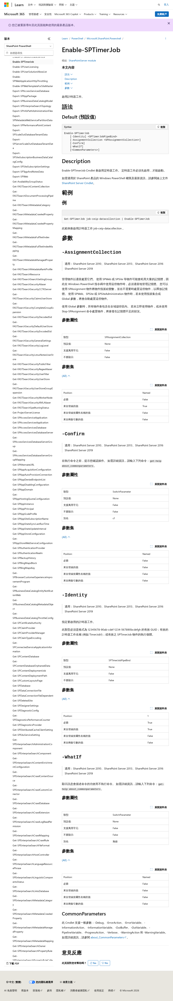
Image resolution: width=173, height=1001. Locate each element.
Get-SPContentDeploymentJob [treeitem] (29, 670)
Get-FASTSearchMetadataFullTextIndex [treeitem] (31, 235)
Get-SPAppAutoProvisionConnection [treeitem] (32, 474)
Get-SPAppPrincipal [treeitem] (23, 508)
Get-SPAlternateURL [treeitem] (23, 464)
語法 (69, 74)
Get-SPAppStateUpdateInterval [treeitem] (29, 528)
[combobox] (28, 46)
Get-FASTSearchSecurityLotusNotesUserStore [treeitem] (33, 355)
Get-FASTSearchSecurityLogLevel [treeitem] (30, 345)
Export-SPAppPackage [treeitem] (24, 96)
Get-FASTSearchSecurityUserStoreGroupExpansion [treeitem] (33, 388)
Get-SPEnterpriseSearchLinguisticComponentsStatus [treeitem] (33, 877)
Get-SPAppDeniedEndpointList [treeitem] (29, 479)
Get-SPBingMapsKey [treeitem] (24, 568)
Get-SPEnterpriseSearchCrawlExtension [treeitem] (31, 810)
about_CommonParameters (107, 937)
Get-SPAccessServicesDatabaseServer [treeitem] (33, 432)
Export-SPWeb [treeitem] (20, 176)
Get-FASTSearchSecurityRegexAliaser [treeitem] (32, 369)
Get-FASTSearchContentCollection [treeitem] (31, 186)
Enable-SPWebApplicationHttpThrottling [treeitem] (30, 79)
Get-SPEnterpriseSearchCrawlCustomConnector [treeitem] (32, 790)
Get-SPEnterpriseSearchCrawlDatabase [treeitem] (31, 801)
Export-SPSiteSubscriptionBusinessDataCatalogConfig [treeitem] (33, 157)
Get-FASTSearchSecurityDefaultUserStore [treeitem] (32, 324)
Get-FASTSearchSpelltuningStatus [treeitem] (31, 407)
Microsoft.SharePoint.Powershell (104, 38)
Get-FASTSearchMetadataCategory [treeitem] (31, 205)
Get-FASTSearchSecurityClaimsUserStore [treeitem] (32, 296)
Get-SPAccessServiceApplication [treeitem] (30, 417)
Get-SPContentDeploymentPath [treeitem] (30, 675)
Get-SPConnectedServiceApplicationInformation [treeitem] (32, 647)
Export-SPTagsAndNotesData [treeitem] (28, 171)
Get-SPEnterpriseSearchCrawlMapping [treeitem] (31, 833)
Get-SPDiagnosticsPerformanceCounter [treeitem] (31, 718)
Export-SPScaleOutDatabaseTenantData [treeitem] (30, 132)
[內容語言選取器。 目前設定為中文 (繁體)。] (13, 982)
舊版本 (25, 990)
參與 (49, 990)
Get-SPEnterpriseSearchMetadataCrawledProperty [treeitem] (32, 914)
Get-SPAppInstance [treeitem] (23, 503)
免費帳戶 (162, 14)
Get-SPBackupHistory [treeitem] (24, 558)
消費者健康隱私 (78, 990)
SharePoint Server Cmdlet (77, 183)
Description (71, 78)
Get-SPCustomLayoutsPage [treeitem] (27, 680)
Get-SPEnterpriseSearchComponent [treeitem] (32, 753)
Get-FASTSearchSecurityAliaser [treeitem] (29, 284)
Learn (65, 38)
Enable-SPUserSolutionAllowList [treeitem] (30, 71)
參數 (69, 88)
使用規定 (99, 990)
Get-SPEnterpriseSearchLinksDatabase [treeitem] (31, 889)
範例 (69, 83)
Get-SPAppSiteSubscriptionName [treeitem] (30, 518)
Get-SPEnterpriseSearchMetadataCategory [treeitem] (32, 900)
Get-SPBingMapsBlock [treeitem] (25, 563)
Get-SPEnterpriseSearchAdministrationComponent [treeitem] (32, 744)
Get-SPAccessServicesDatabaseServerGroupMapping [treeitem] (32, 455)
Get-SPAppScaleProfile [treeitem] (25, 513)
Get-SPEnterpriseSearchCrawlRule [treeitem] (31, 840)
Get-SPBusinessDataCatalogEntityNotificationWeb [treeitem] (33, 591)
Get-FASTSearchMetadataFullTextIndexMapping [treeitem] (33, 246)
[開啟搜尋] (158, 5)
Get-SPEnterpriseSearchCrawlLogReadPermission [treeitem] (32, 822)
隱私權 (59, 990)
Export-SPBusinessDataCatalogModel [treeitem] (33, 101)
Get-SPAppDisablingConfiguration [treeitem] (31, 484)
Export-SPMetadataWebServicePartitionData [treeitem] (32, 118)
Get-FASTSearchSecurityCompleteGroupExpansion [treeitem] (33, 308)
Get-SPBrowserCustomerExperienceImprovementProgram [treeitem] (32, 577)
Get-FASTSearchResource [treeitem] (26, 274)
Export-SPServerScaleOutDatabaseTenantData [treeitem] (33, 144)
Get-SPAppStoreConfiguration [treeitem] (29, 533)
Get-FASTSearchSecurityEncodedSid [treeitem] (32, 331)
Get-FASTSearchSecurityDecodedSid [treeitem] (32, 317)
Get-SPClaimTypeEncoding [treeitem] (27, 638)
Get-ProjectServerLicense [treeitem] (26, 412)
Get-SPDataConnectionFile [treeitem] (27, 690)
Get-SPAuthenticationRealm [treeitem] (28, 553)
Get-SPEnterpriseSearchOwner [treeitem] (29, 946)
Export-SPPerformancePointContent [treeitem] (32, 125)
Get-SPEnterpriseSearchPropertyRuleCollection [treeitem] (33, 960)
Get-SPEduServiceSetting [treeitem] (26, 734)
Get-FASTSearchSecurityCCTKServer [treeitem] (32, 289)
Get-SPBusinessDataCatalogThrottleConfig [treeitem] (33, 616)
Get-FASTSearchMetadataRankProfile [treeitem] (32, 269)
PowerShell (77, 38)
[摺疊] (49, 39)
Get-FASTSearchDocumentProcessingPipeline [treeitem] (33, 196)
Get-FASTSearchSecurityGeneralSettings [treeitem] (32, 338)
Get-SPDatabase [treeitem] (21, 685)
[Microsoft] (6, 4)
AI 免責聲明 (10, 990)
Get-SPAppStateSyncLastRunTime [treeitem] (31, 523)
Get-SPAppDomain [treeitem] (23, 489)
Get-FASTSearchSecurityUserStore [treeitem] (31, 379)
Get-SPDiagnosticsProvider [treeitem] (27, 724)
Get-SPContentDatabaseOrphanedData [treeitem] (31, 663)
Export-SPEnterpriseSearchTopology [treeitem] (32, 106)
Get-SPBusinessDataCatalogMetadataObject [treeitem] (33, 604)
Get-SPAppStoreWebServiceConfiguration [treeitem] (33, 541)
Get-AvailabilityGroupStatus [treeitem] (28, 181)
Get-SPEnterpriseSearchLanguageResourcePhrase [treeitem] (33, 864)
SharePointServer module (82, 60)
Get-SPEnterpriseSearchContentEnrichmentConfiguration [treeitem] (32, 762)
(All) (66, 376)
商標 (110, 990)
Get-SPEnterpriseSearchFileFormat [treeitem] (31, 845)
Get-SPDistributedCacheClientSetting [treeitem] (33, 729)
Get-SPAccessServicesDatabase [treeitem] (29, 427)
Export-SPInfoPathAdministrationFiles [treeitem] (33, 111)
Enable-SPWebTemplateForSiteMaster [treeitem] (33, 86)
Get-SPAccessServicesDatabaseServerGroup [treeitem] (32, 442)
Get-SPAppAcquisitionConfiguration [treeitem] (32, 469)
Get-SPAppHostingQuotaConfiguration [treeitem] (31, 497)
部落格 (36, 990)
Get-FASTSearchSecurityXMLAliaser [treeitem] (32, 402)
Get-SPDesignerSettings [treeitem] (26, 705)
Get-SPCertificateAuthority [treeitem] (27, 622)
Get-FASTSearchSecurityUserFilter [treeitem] (31, 374)
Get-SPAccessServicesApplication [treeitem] (30, 422)
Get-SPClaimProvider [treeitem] (24, 628)
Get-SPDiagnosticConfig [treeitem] (26, 710)
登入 (166, 4)
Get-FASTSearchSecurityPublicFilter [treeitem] (32, 364)
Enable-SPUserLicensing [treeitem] (25, 66)
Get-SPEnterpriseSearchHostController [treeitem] (31, 852)
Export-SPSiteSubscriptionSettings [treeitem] (31, 166)
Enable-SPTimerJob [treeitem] (23, 61)
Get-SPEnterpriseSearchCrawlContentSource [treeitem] (33, 776)
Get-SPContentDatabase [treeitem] (26, 656)
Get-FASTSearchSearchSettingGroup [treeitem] (32, 279)
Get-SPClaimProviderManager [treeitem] (29, 632)
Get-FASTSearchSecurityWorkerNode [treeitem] (32, 397)
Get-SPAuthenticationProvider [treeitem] (29, 548)
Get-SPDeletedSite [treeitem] (23, 700)
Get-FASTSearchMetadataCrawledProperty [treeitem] (33, 212)
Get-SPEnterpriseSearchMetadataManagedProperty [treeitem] (33, 927)
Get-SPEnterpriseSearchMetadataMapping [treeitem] (33, 939)
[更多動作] (166, 38)
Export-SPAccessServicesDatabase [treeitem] (31, 91)
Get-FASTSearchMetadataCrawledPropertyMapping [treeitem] (33, 224)
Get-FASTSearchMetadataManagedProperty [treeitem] (33, 260)
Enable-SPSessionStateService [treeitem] (29, 56)
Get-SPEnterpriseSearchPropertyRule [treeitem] (32, 951)
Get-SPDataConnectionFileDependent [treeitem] (33, 695)
